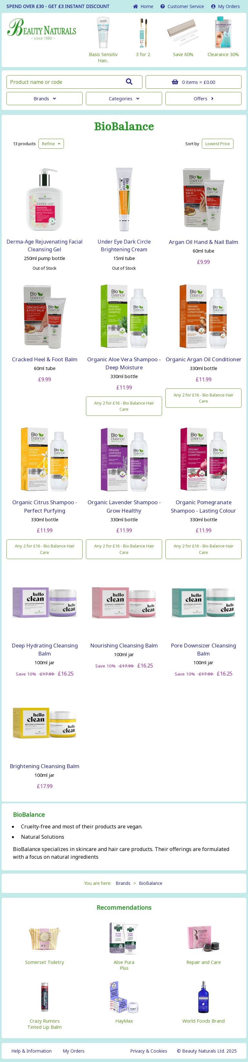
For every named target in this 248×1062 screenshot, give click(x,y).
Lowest (217, 143)
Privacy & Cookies (148, 1051)
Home (143, 6)
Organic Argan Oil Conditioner (204, 359)
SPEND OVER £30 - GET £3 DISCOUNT (57, 6)
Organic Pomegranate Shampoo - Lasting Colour (203, 506)
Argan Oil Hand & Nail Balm (203, 241)
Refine (51, 143)
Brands (45, 98)
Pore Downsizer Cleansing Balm (203, 649)
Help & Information (31, 1051)
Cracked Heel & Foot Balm (45, 359)
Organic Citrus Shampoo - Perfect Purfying (44, 506)
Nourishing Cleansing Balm (124, 645)
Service (182, 6)
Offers (203, 98)
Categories (124, 98)
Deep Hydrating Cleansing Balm (45, 649)
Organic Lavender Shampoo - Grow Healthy (124, 506)
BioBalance (124, 127)
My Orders (225, 6)
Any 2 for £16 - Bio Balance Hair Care (124, 406)
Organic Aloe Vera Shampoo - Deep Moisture (124, 363)
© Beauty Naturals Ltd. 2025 (207, 1051)
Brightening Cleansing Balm (44, 766)
